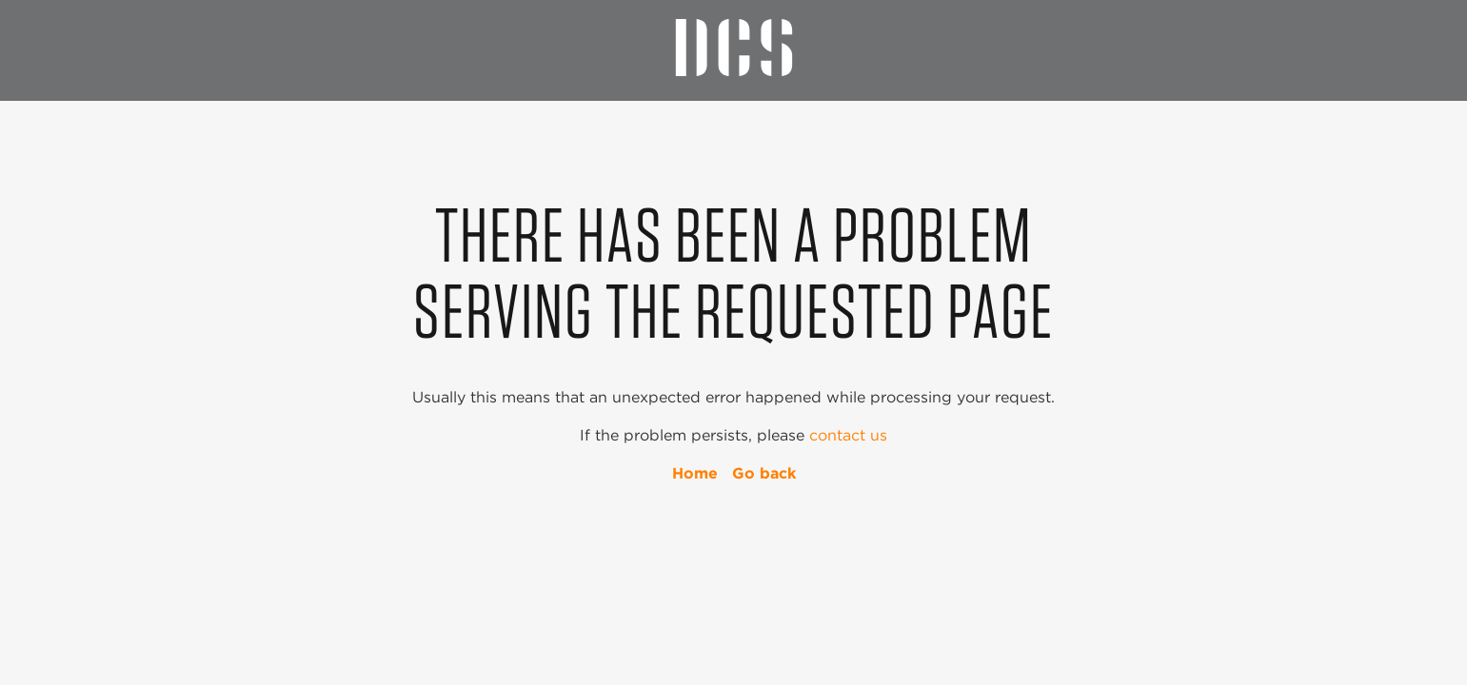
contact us (848, 435)
